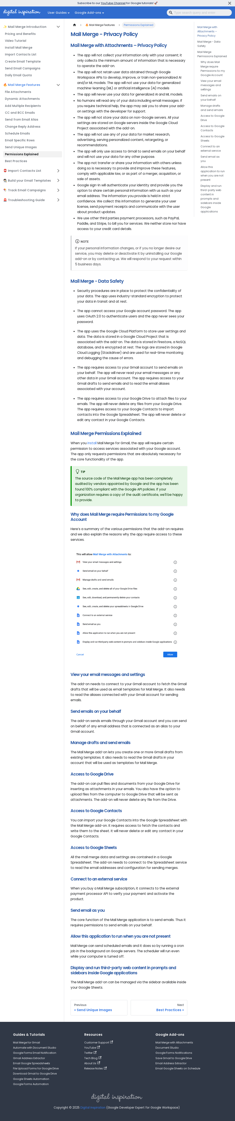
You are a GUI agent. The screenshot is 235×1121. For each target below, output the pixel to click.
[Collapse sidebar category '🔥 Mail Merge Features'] (58, 85)
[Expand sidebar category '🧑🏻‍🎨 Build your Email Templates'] (58, 180)
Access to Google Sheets (212, 138)
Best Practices (16, 161)
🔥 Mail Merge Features (21, 85)
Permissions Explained (21, 154)
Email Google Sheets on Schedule (177, 1068)
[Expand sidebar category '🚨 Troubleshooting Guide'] (58, 200)
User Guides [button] (57, 12)
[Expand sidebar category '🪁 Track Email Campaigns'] (58, 190)
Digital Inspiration (92, 1108)
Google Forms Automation (31, 1084)
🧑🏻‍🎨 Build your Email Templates (27, 180)
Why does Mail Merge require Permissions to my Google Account (213, 68)
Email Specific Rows (20, 140)
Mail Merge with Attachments (174, 1042)
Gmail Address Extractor (29, 1058)
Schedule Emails (17, 134)
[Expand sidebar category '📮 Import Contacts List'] (58, 170)
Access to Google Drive (212, 118)
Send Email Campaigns (22, 68)
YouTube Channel (113, 3)
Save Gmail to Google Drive (173, 1058)
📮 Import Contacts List (22, 171)
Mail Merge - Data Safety (208, 44)
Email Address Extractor (170, 1063)
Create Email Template (23, 62)
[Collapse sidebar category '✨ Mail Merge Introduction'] (58, 27)
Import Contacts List (20, 54)
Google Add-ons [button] (88, 12)
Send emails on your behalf (211, 98)
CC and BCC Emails (20, 113)
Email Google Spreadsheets (31, 1063)
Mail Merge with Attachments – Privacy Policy (207, 31)
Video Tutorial (15, 41)
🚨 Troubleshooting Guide (24, 200)
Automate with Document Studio (34, 1047)
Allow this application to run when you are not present (213, 173)
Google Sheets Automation (31, 1079)
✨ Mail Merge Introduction (24, 27)
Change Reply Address (22, 127)
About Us (92, 1063)
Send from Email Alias (21, 120)
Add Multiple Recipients (23, 106)
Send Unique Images (21, 147)
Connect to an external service (211, 148)
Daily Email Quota (18, 75)
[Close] (229, 3)
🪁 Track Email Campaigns (24, 190)
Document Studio (167, 1047)
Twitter (90, 1053)
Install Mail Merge (18, 48)
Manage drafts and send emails (212, 108)
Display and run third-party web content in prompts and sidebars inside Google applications (211, 198)
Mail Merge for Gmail (26, 1042)
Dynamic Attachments (22, 99)
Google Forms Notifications (173, 1053)
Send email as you (210, 159)
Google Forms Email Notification (34, 1053)
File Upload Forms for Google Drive (36, 1068)
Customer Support (98, 1042)
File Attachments (18, 92)
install (92, 443)
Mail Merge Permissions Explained (212, 54)
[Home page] (74, 25)
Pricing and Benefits (20, 34)
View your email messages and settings (211, 85)
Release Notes (95, 1068)
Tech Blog (92, 1058)
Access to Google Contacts (212, 128)
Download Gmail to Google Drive (35, 1073)
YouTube (92, 1047)
